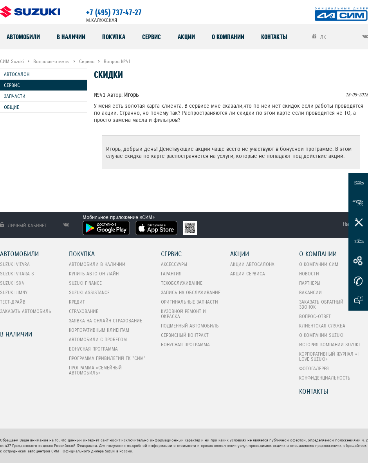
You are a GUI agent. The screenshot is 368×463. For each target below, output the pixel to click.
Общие (11, 107)
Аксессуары (174, 264)
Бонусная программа (93, 349)
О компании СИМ (318, 264)
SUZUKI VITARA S (17, 274)
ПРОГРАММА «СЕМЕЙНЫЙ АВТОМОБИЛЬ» (95, 370)
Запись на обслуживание (190, 292)
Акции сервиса (247, 274)
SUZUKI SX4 (12, 283)
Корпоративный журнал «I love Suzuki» (329, 356)
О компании (228, 37)
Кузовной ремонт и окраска (183, 313)
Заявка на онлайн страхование (105, 321)
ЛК (319, 37)
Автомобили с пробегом (98, 339)
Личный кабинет (23, 225)
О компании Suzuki (321, 335)
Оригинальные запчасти (189, 302)
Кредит (77, 302)
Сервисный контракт (185, 335)
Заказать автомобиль (25, 311)
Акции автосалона (252, 264)
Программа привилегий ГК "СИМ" (107, 358)
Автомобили (23, 37)
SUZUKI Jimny (13, 292)
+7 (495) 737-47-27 (114, 12)
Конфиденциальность (324, 378)
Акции (186, 37)
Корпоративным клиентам (99, 330)
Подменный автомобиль (190, 326)
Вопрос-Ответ (315, 316)
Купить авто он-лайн (94, 274)
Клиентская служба (322, 326)
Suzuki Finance (85, 283)
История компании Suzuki (329, 344)
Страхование (83, 311)
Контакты (274, 37)
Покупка (113, 37)
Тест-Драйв (12, 302)
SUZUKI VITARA (15, 264)
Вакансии (310, 292)
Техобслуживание (181, 283)
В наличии (71, 37)
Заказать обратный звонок (321, 304)
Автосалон (16, 74)
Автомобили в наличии (97, 264)
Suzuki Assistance (89, 292)
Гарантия (171, 274)
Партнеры (309, 283)
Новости (309, 274)
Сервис (151, 37)
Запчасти (14, 96)
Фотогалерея (314, 368)
